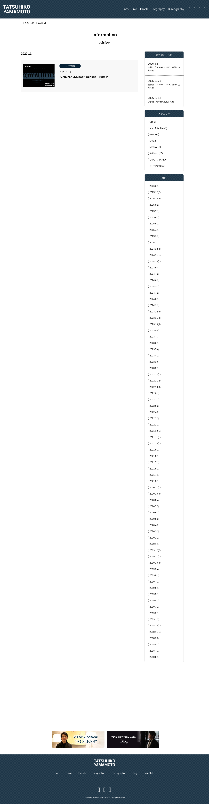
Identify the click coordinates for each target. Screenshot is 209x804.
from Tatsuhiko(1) (158, 128)
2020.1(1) (154, 544)
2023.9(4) (154, 330)
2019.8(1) (154, 575)
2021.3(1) (154, 481)
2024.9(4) (154, 267)
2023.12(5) (155, 311)
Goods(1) (154, 134)
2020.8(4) (154, 500)
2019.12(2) (155, 550)
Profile (144, 9)
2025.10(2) (155, 198)
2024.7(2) (154, 274)
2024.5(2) (154, 286)
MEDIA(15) (155, 147)
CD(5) (153, 122)
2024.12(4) (155, 248)
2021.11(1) (155, 437)
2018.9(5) (154, 638)
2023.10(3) (155, 324)
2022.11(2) (155, 380)
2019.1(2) (154, 619)
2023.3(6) (154, 362)
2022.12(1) (155, 374)
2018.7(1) (154, 650)
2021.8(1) (154, 456)
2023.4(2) (154, 355)
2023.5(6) (154, 349)
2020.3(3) (154, 531)
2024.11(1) (155, 255)
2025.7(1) (154, 211)
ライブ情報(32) (157, 166)
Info (126, 9)
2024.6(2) (154, 280)
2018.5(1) (154, 657)
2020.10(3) (155, 493)
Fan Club (148, 773)
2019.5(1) (154, 594)
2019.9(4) (154, 569)
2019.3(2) (154, 606)
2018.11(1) (155, 632)
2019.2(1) (154, 613)
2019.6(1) (154, 588)
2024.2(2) (154, 305)
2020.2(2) (154, 537)
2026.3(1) (154, 186)
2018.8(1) (154, 644)
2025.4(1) (154, 230)
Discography (176, 9)
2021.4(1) (154, 475)
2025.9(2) (154, 204)
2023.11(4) (155, 318)
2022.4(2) (154, 412)
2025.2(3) (154, 242)
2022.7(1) (154, 399)
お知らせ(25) (156, 153)
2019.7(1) (154, 581)
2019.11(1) (155, 556)
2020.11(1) (155, 487)
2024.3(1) (154, 299)
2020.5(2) (154, 519)
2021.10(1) (155, 443)
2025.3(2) (154, 236)
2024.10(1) (155, 261)
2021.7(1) (154, 462)
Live (134, 9)
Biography (158, 9)
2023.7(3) (154, 336)
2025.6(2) (154, 217)
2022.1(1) (154, 424)
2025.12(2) (155, 192)
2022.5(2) (154, 406)
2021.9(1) (154, 449)
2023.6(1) (154, 343)
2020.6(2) (154, 512)
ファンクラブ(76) (158, 159)
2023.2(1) (154, 368)
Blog (134, 773)
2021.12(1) (155, 431)
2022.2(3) (154, 418)
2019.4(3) (154, 600)
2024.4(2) (154, 293)
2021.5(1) (154, 468)
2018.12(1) (155, 625)
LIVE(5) (153, 141)
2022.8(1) (154, 393)
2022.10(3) (155, 387)
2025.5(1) (154, 223)
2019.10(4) (155, 562)
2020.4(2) (154, 525)
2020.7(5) (154, 506)
